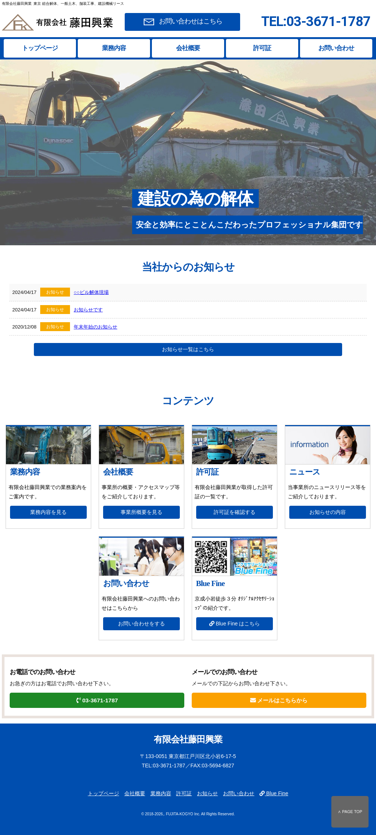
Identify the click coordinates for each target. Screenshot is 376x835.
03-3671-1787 (97, 700)
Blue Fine (273, 793)
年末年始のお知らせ (95, 327)
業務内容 (114, 48)
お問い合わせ (336, 48)
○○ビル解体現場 (91, 292)
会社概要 (188, 48)
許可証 (262, 48)
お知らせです (88, 310)
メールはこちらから (279, 700)
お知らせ (207, 793)
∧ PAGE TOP (350, 811)
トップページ (40, 48)
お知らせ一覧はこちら (188, 349)
